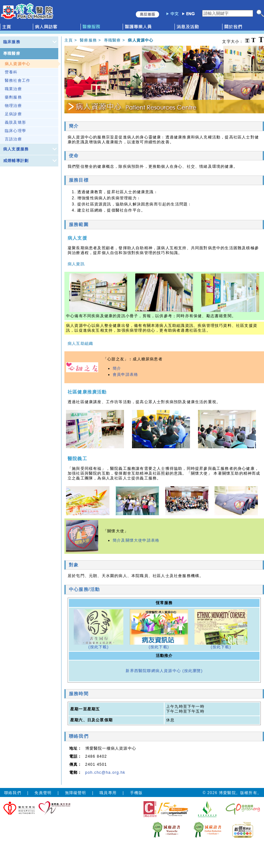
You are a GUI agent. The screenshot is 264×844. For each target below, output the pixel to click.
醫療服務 (88, 40)
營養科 (11, 72)
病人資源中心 (17, 64)
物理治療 (13, 105)
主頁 (68, 40)
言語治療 (13, 139)
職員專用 (108, 793)
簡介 (117, 368)
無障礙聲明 (75, 793)
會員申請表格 (125, 374)
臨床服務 (11, 42)
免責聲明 (43, 793)
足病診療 (13, 114)
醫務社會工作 (17, 80)
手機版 (136, 793)
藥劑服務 (13, 97)
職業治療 (13, 89)
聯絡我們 (12, 793)
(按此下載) (98, 647)
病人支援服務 (16, 149)
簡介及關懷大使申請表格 (136, 540)
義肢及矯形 (15, 122)
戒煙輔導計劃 (16, 160)
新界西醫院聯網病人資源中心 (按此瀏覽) (164, 671)
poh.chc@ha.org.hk (105, 772)
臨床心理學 (15, 130)
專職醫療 (11, 53)
